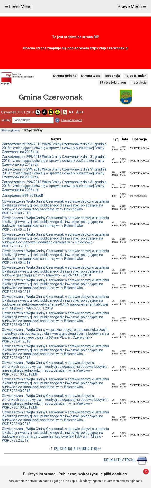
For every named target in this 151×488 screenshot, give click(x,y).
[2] (56, 449)
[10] (94, 449)
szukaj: (6, 120)
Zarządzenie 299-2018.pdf (22, 195)
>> (100, 449)
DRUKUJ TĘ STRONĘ (126, 460)
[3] (61, 449)
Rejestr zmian (135, 75)
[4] (65, 449)
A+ (71, 112)
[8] (84, 449)
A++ (80, 112)
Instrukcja (139, 82)
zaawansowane (71, 120)
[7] (79, 449)
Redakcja (112, 75)
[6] (75, 449)
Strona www (90, 75)
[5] (70, 449)
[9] (88, 449)
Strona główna (65, 75)
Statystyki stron (113, 82)
